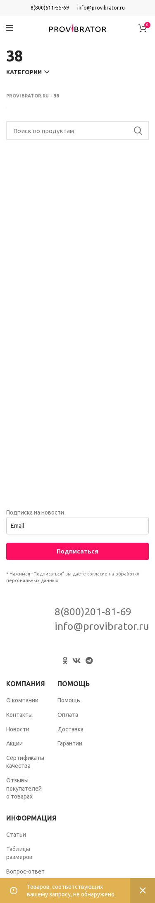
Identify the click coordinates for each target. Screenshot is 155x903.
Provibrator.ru (27, 95)
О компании (22, 700)
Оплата (67, 714)
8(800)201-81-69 (93, 611)
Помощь (68, 700)
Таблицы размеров (19, 853)
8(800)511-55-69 (50, 7)
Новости (17, 729)
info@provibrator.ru (101, 7)
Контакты (19, 714)
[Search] (77, 130)
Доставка (70, 729)
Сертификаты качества (25, 762)
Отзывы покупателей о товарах (24, 788)
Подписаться (77, 551)
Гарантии (69, 743)
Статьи (16, 834)
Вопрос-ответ (25, 871)
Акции (14, 743)
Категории (24, 72)
